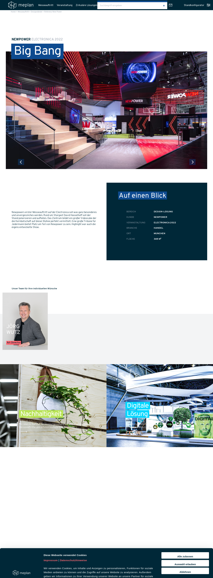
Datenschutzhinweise (73, 530)
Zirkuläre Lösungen (86, 5)
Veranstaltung (64, 5)
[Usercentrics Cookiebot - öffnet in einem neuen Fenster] (21, 571)
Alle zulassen (185, 526)
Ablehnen (185, 542)
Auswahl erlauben (185, 534)
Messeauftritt (45, 5)
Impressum (51, 530)
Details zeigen (177, 571)
